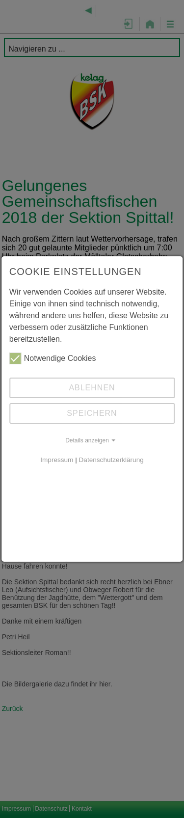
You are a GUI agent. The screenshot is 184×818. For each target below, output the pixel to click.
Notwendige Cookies (52, 358)
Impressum (56, 460)
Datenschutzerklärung (111, 460)
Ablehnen (92, 387)
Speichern (92, 413)
